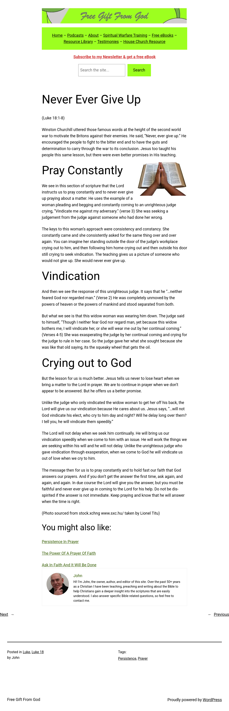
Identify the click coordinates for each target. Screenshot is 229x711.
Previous (221, 614)
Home (57, 35)
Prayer (143, 659)
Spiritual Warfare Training (125, 35)
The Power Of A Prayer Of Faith (69, 553)
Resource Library (78, 41)
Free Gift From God (23, 699)
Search (139, 70)
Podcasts (75, 35)
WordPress (212, 700)
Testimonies (108, 41)
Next (4, 614)
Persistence (127, 659)
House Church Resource (144, 41)
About (93, 35)
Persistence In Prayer (60, 541)
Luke (26, 652)
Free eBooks (163, 35)
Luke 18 (38, 652)
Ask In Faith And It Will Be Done (69, 565)
